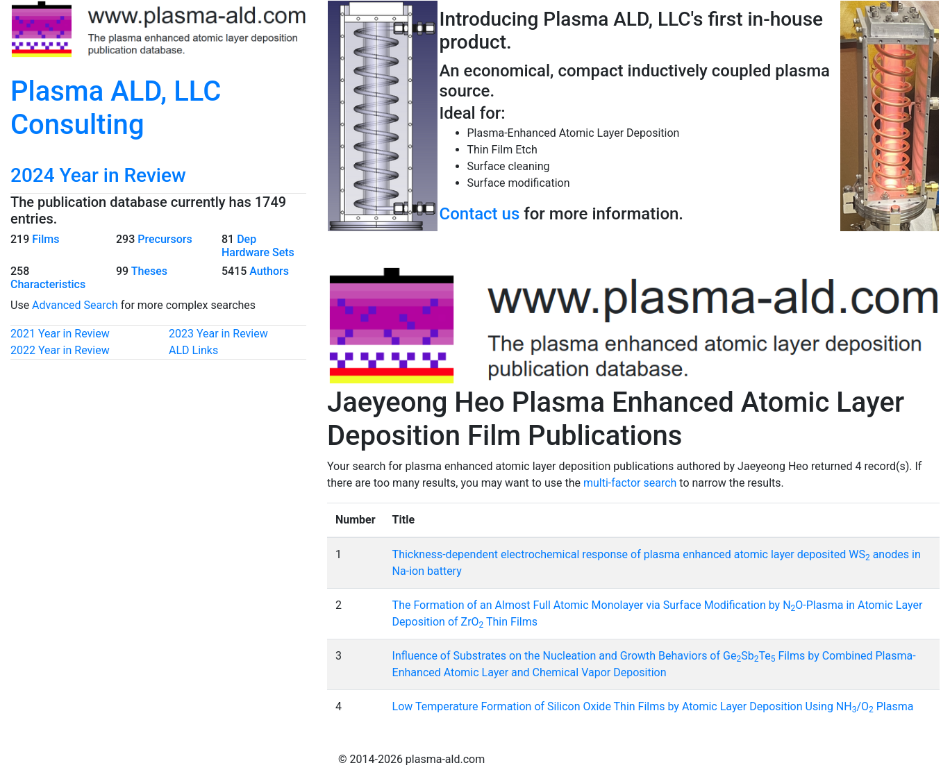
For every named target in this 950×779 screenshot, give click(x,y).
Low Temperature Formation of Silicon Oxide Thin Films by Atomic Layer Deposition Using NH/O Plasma (653, 706)
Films (45, 239)
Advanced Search (75, 305)
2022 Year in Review (60, 350)
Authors (269, 271)
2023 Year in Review (218, 333)
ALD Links (193, 350)
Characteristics (47, 284)
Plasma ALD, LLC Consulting (115, 108)
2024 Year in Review (98, 175)
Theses (149, 271)
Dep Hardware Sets (258, 246)
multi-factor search (629, 482)
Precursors (165, 239)
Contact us (480, 214)
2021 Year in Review (60, 333)
